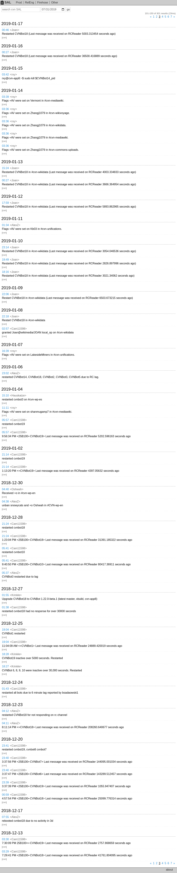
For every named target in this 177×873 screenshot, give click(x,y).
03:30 (5, 839)
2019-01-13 (12, 161)
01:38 (5, 607)
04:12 (5, 710)
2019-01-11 (12, 218)
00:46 (5, 29)
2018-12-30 (12, 482)
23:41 (5, 745)
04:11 (5, 723)
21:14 (5, 454)
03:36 (5, 109)
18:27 (5, 666)
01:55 (5, 595)
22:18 (5, 316)
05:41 (5, 548)
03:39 (5, 96)
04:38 (5, 501)
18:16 (5, 271)
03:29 (5, 851)
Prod (19, 2)
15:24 (5, 168)
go (68, 9)
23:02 (5, 373)
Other (54, 2)
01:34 (5, 225)
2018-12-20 (12, 739)
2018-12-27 (12, 588)
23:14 (5, 247)
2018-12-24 (12, 682)
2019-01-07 (12, 344)
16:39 (5, 350)
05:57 (5, 420)
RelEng (29, 2)
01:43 (5, 688)
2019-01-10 (12, 240)
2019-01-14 (12, 90)
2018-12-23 (12, 704)
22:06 (5, 294)
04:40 (5, 489)
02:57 (5, 328)
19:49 (5, 259)
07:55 (5, 817)
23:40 (5, 757)
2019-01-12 (12, 196)
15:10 (5, 395)
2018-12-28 (12, 517)
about (169, 869)
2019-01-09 (12, 287)
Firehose (42, 2)
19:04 (5, 629)
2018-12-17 (12, 810)
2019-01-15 (12, 68)
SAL (6, 2)
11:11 (5, 407)
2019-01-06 (12, 367)
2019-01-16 (12, 46)
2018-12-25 (12, 623)
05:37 (5, 572)
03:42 (5, 74)
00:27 (5, 52)
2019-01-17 (12, 23)
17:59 (5, 202)
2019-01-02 (12, 448)
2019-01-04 (12, 389)
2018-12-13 (12, 833)
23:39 (5, 782)
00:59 (5, 794)
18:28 (5, 654)
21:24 (5, 523)
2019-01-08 (12, 310)
